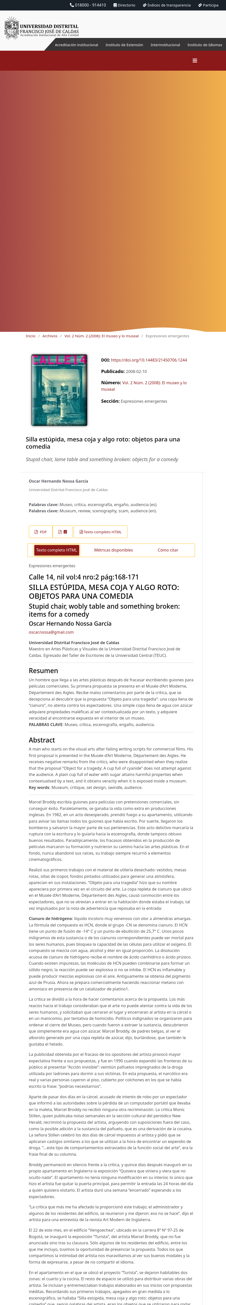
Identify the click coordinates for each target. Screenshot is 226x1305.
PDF (43, 531)
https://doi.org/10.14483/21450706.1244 (149, 360)
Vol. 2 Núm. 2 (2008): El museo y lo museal (101, 335)
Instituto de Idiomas (203, 44)
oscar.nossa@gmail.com (51, 632)
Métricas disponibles (113, 550)
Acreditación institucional (64, 44)
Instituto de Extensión (116, 44)
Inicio (30, 335)
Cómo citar (168, 550)
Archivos (50, 335)
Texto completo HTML (103, 531)
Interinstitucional (161, 44)
